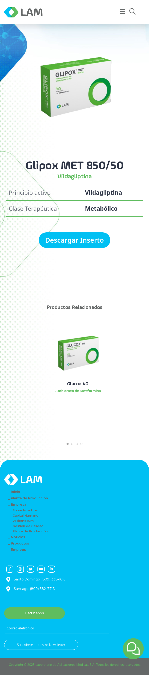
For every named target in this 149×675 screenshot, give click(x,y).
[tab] (68, 444)
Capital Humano (25, 515)
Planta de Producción (29, 498)
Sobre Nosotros (25, 510)
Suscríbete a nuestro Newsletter (41, 644)
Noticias (18, 537)
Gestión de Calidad (28, 526)
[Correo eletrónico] (57, 628)
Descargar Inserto (74, 240)
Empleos (18, 550)
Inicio (15, 492)
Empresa (18, 505)
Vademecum (23, 521)
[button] (132, 11)
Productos (20, 543)
